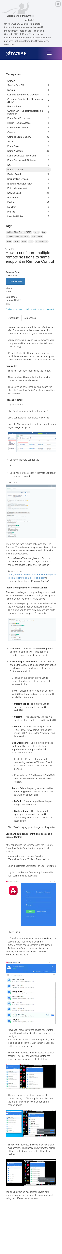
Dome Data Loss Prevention (21, 155)
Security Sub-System (17, 179)
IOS (9, 165)
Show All (11, 81)
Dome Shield (13, 146)
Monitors (11, 207)
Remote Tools (14, 106)
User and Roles (15, 216)
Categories (13, 74)
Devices (11, 202)
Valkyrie (11, 141)
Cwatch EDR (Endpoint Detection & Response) (25, 112)
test (43, 232)
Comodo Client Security (19, 137)
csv (31, 241)
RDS (9, 241)
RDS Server (37, 237)
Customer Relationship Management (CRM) (25, 100)
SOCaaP (11, 90)
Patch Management (17, 188)
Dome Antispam (15, 151)
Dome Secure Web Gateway (21, 160)
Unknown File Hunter (17, 127)
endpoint (50, 309)
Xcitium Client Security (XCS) (19, 232)
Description (13, 318)
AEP (24, 241)
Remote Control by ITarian (17, 237)
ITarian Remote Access (19, 123)
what (37, 232)
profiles (11, 212)
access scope (41, 241)
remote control (22, 309)
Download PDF (15, 281)
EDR (16, 241)
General (11, 132)
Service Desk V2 (15, 85)
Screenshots (30, 318)
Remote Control (15, 169)
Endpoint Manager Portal (19, 183)
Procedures (13, 197)
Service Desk (14, 193)
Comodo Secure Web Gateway (23, 94)
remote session (37, 309)
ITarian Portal (14, 174)
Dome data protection (18, 118)
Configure (10, 309)
